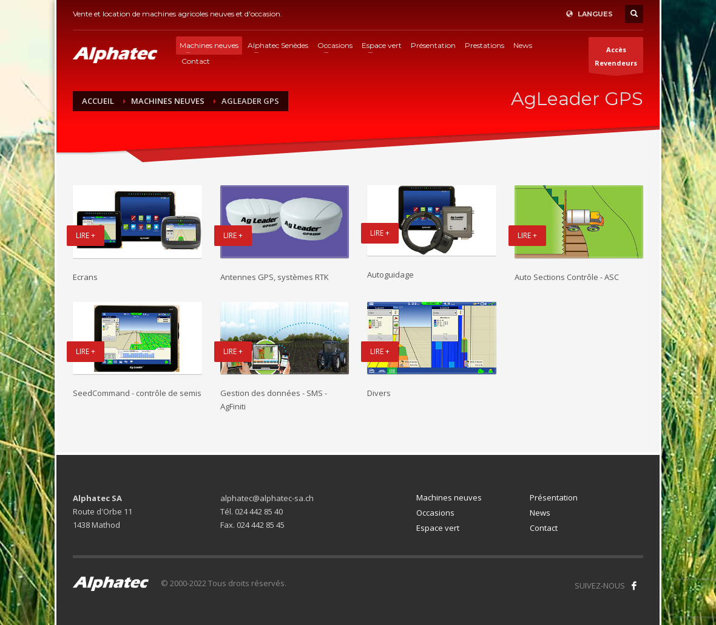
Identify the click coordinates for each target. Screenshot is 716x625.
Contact (544, 527)
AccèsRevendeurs (616, 59)
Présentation (554, 497)
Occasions (435, 512)
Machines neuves (449, 497)
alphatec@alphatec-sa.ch (267, 498)
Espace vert (437, 527)
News (540, 512)
